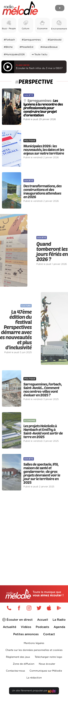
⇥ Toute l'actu (39, 54)
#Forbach (9, 40)
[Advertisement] (34, 530)
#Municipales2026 (14, 54)
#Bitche (8, 47)
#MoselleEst (26, 47)
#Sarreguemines (31, 40)
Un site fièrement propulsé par (34, 691)
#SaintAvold (54, 40)
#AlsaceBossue (49, 47)
